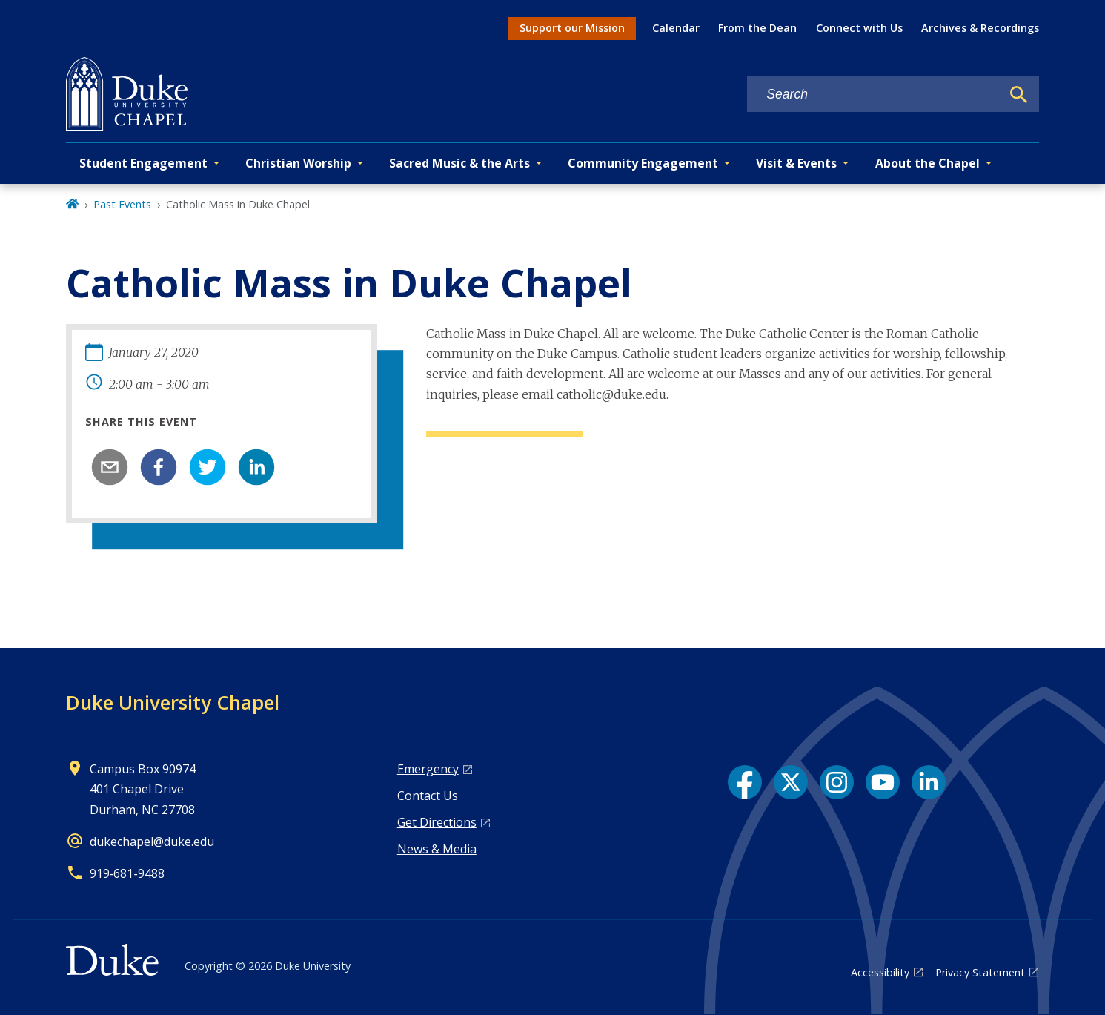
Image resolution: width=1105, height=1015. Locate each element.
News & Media (437, 849)
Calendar (676, 28)
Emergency (428, 769)
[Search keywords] (874, 94)
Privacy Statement (980, 972)
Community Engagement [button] (643, 163)
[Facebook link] (745, 782)
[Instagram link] (837, 782)
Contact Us (427, 795)
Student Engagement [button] (143, 163)
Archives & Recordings (980, 28)
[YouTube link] (883, 782)
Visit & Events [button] (796, 163)
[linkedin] (256, 467)
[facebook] (158, 467)
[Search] (1019, 95)
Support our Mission (572, 28)
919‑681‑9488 (127, 873)
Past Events (122, 204)
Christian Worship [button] (298, 163)
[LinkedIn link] (929, 782)
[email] (109, 467)
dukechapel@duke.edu (152, 841)
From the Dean (757, 28)
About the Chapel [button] (927, 163)
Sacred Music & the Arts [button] (459, 163)
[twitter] (207, 467)
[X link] (791, 782)
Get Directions (437, 822)
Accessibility (880, 972)
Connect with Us (859, 28)
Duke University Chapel (172, 702)
